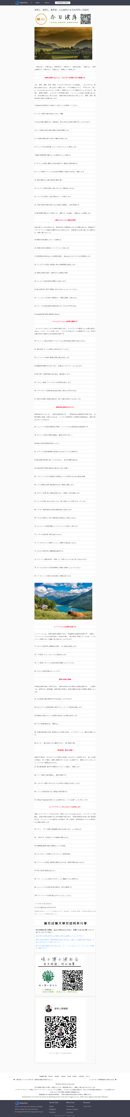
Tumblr (63, 1076)
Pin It (87, 1076)
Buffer (75, 1076)
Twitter (50, 1076)
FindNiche (52, 1112)
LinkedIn (81, 1076)
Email (69, 1076)
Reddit (57, 1076)
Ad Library (69, 1112)
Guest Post (87, 1106)
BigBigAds (52, 1109)
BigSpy (47, 3)
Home (37, 3)
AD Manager (70, 1106)
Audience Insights (72, 1109)
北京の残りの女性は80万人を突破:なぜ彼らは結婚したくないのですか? (60, 936)
